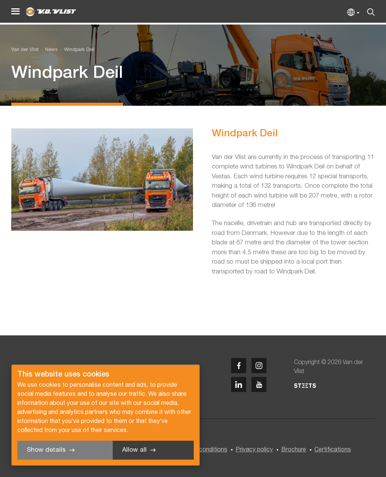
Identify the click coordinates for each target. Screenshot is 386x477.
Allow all (134, 450)
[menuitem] (48, 50)
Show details (46, 450)
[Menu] (15, 11)
